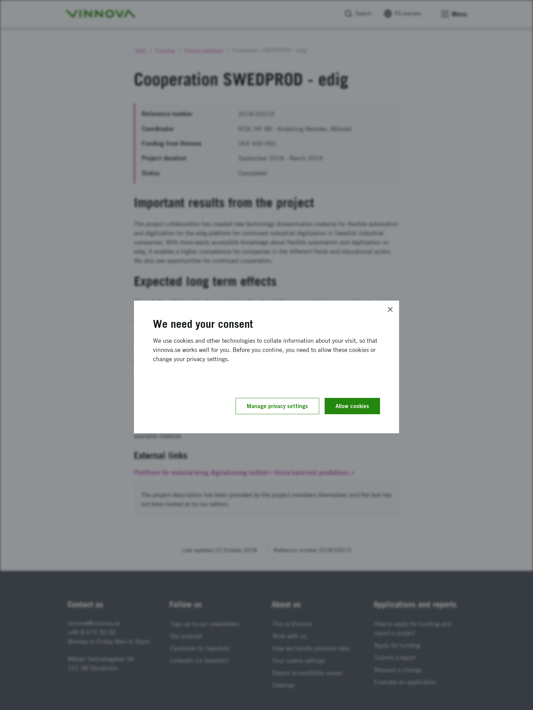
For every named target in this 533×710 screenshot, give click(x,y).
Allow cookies (352, 406)
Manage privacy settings (277, 406)
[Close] (390, 309)
